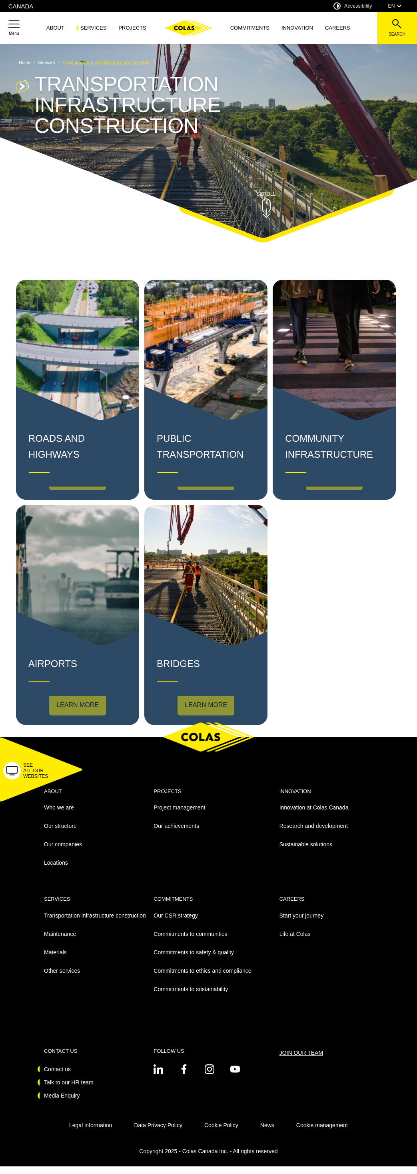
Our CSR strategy (176, 923)
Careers (337, 28)
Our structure (60, 834)
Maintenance (60, 941)
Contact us (57, 1077)
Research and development (313, 834)
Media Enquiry (62, 1103)
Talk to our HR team (69, 1090)
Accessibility (352, 6)
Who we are (59, 815)
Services (93, 28)
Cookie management (322, 1133)
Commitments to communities (190, 941)
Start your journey (301, 923)
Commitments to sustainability (191, 997)
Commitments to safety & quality (194, 960)
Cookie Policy (221, 1133)
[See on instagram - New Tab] (209, 1077)
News (267, 1133)
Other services (62, 978)
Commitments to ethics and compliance (202, 978)
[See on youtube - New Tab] (235, 1077)
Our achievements (176, 834)
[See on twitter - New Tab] (158, 1077)
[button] (14, 28)
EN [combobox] (394, 6)
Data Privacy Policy (158, 1133)
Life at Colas (295, 941)
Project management (179, 815)
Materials (55, 960)
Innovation (297, 28)
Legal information (90, 1133)
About (55, 28)
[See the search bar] (397, 28)
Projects (132, 28)
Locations (56, 870)
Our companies (63, 852)
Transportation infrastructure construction (95, 923)
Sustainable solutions (305, 852)
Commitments (249, 28)
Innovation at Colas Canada (314, 815)
